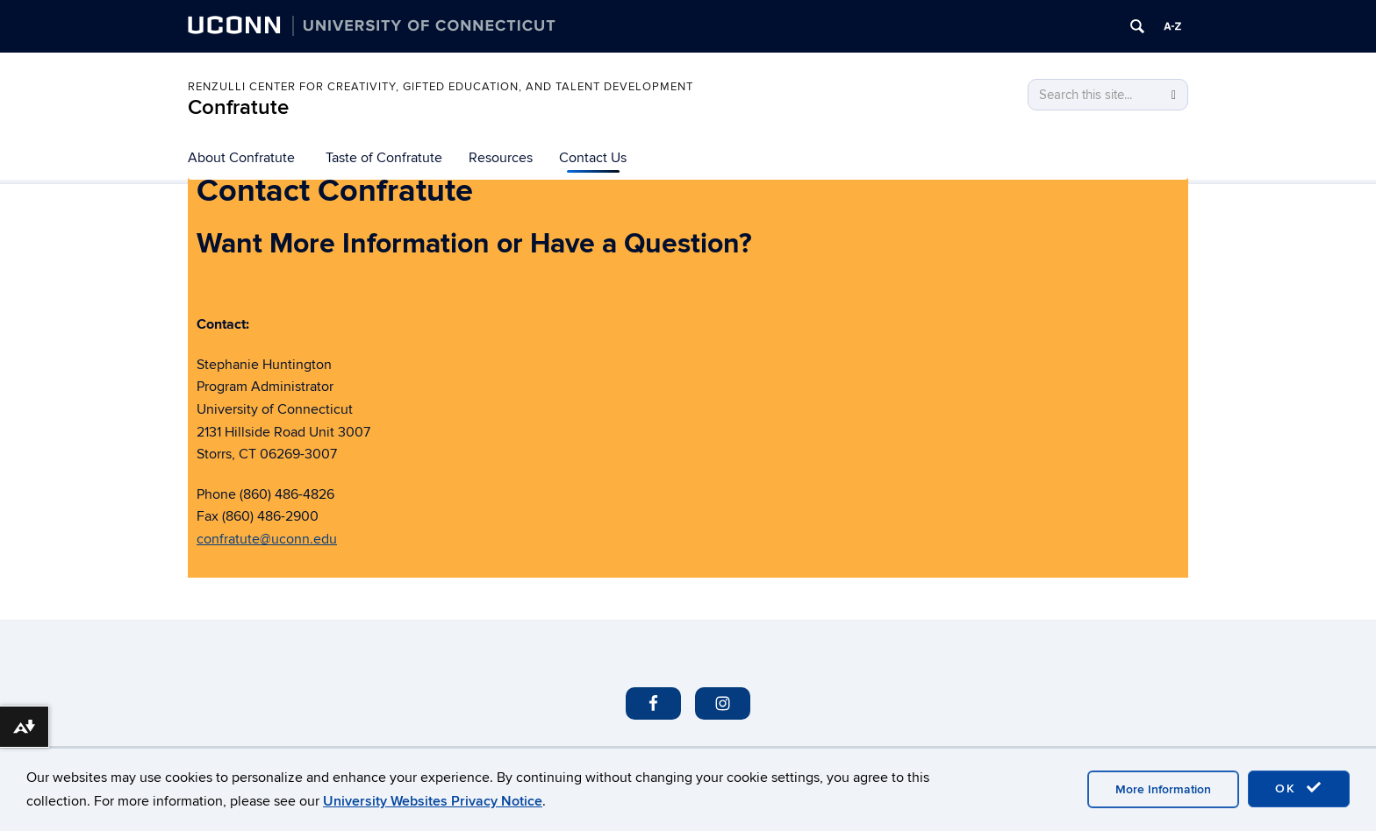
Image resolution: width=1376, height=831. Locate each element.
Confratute (238, 107)
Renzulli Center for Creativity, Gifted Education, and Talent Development (440, 87)
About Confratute (241, 158)
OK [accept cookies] (1298, 788)
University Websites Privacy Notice (432, 801)
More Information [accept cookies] (1163, 789)
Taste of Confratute (384, 158)
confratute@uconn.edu (267, 539)
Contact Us (593, 158)
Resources (501, 158)
